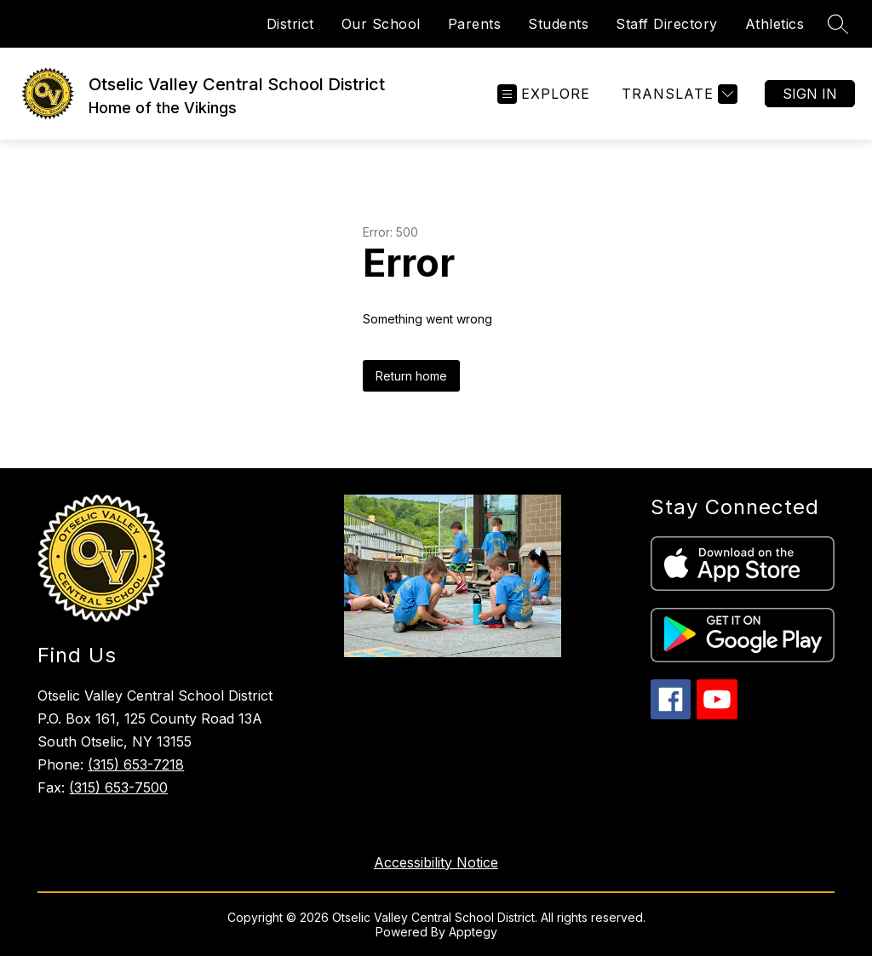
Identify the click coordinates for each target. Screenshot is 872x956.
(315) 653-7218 (136, 764)
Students (558, 23)
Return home (411, 376)
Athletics (775, 23)
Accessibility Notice (436, 862)
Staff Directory (667, 23)
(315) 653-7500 (118, 787)
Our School (381, 23)
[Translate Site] (677, 94)
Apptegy (473, 932)
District (290, 23)
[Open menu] (543, 94)
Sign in (810, 93)
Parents (475, 23)
